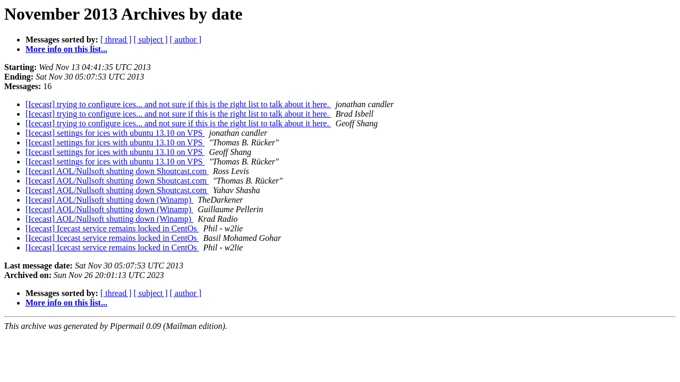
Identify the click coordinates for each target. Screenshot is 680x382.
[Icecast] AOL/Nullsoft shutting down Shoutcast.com (117, 171)
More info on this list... (66, 49)
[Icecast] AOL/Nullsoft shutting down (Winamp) (109, 199)
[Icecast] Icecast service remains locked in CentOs (112, 228)
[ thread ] (116, 39)
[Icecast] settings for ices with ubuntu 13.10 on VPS (115, 132)
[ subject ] (151, 39)
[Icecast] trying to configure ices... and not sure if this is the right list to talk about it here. (178, 104)
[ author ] (186, 39)
